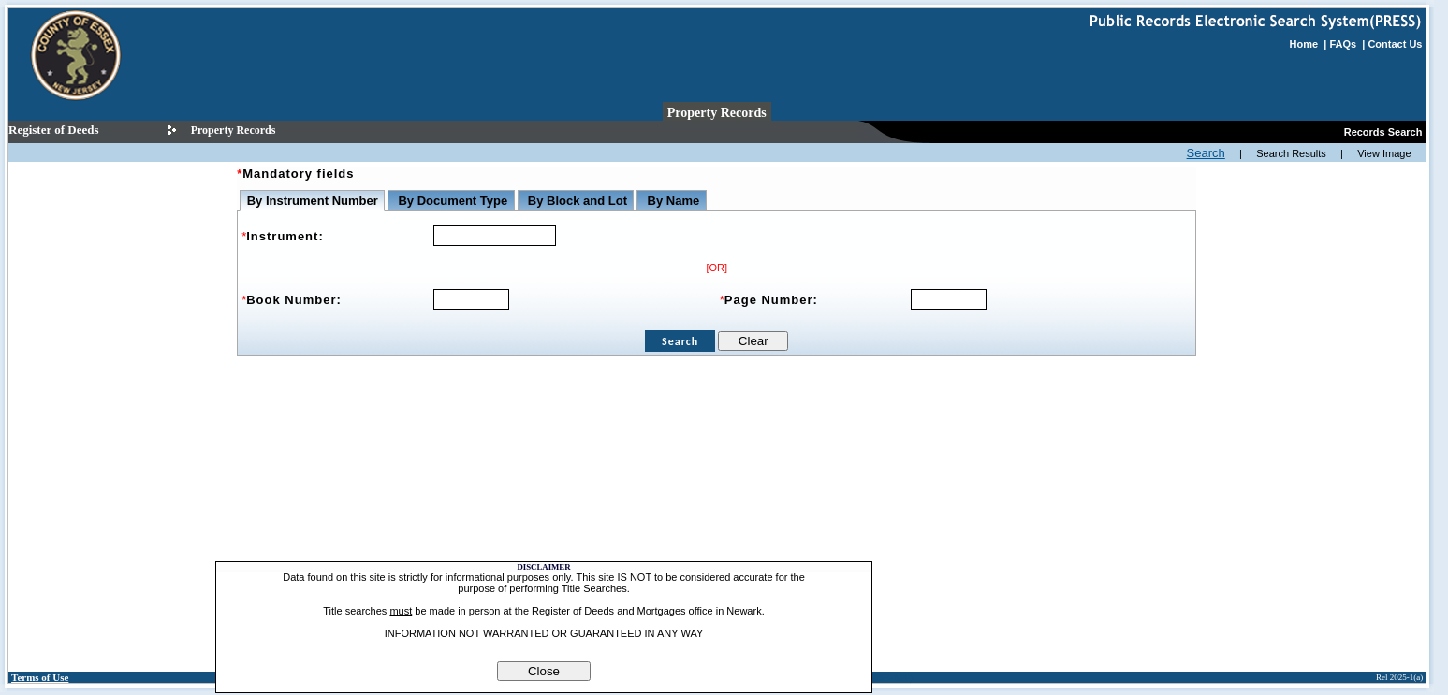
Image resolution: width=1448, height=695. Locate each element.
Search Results (1291, 153)
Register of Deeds (53, 130)
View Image (1384, 153)
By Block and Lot (575, 201)
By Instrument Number (312, 201)
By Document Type (451, 201)
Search (1206, 153)
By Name (671, 201)
